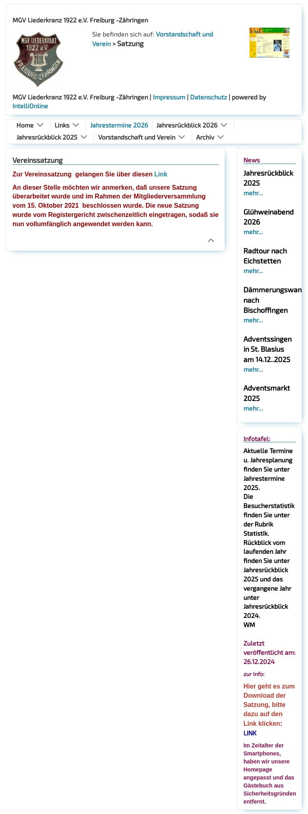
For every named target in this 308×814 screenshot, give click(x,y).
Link (160, 174)
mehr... (253, 192)
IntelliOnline (30, 105)
